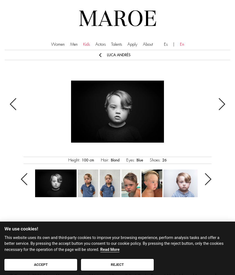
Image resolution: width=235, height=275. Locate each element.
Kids (86, 44)
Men (74, 44)
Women (58, 44)
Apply (132, 44)
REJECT (117, 265)
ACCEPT (41, 265)
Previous (13, 104)
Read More (110, 249)
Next (221, 104)
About (148, 44)
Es (166, 44)
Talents (116, 44)
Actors (100, 44)
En (182, 44)
